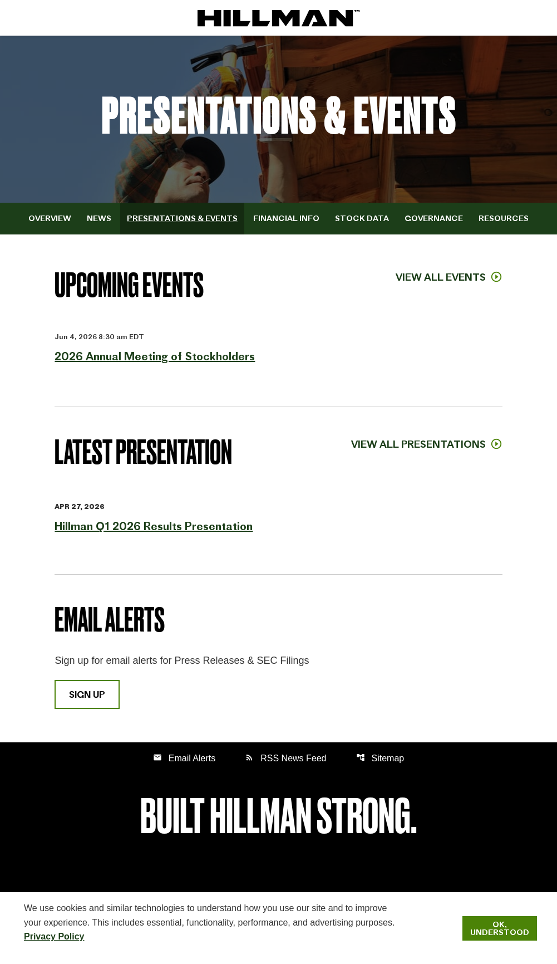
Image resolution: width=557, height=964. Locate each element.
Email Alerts (184, 757)
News (99, 218)
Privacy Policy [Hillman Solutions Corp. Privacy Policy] (54, 936)
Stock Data (362, 218)
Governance (434, 218)
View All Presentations (418, 444)
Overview (49, 218)
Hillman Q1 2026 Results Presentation (154, 526)
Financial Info (286, 218)
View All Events (441, 277)
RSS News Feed (285, 757)
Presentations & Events (182, 218)
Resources (504, 218)
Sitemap (380, 757)
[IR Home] (279, 18)
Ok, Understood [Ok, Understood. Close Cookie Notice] (499, 928)
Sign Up (87, 694)
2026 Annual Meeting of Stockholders (155, 356)
